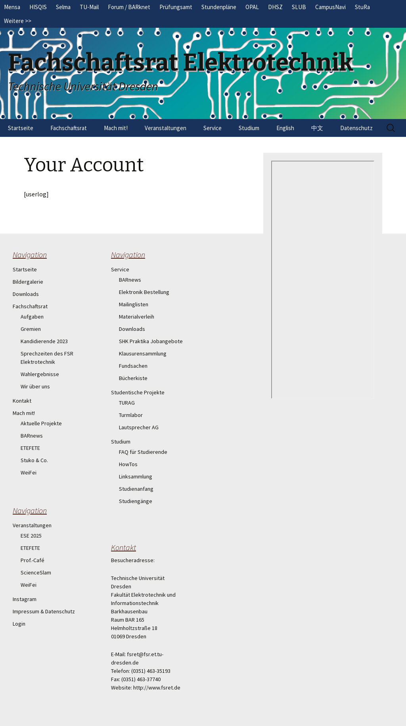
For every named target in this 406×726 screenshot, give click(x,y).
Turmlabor (131, 415)
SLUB (299, 7)
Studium (249, 128)
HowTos (128, 464)
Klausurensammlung (143, 353)
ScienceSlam (36, 572)
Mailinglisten (133, 304)
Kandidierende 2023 (44, 341)
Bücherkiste (133, 378)
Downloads (26, 294)
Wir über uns (35, 386)
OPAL (252, 7)
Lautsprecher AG (139, 427)
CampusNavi (330, 7)
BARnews (32, 435)
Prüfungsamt (175, 7)
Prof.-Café (32, 560)
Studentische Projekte (138, 392)
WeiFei (28, 472)
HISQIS (38, 7)
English (285, 128)
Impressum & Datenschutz (44, 611)
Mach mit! (116, 128)
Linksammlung (135, 476)
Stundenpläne (218, 7)
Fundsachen (133, 365)
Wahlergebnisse (40, 374)
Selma (63, 7)
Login (19, 623)
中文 (317, 128)
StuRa (362, 7)
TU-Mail (89, 7)
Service (212, 128)
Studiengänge (135, 501)
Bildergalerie (28, 281)
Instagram (24, 599)
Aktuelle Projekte (41, 423)
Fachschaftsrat (68, 128)
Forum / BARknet (129, 7)
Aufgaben (32, 316)
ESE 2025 (31, 535)
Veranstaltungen (165, 128)
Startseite (20, 128)
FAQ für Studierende (143, 451)
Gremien (31, 328)
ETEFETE (30, 447)
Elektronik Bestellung (144, 292)
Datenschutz (356, 128)
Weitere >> (17, 21)
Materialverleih (136, 316)
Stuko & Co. (34, 460)
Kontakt (22, 400)
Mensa (12, 7)
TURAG (127, 402)
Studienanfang (136, 488)
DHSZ (275, 7)
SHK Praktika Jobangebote (151, 341)
